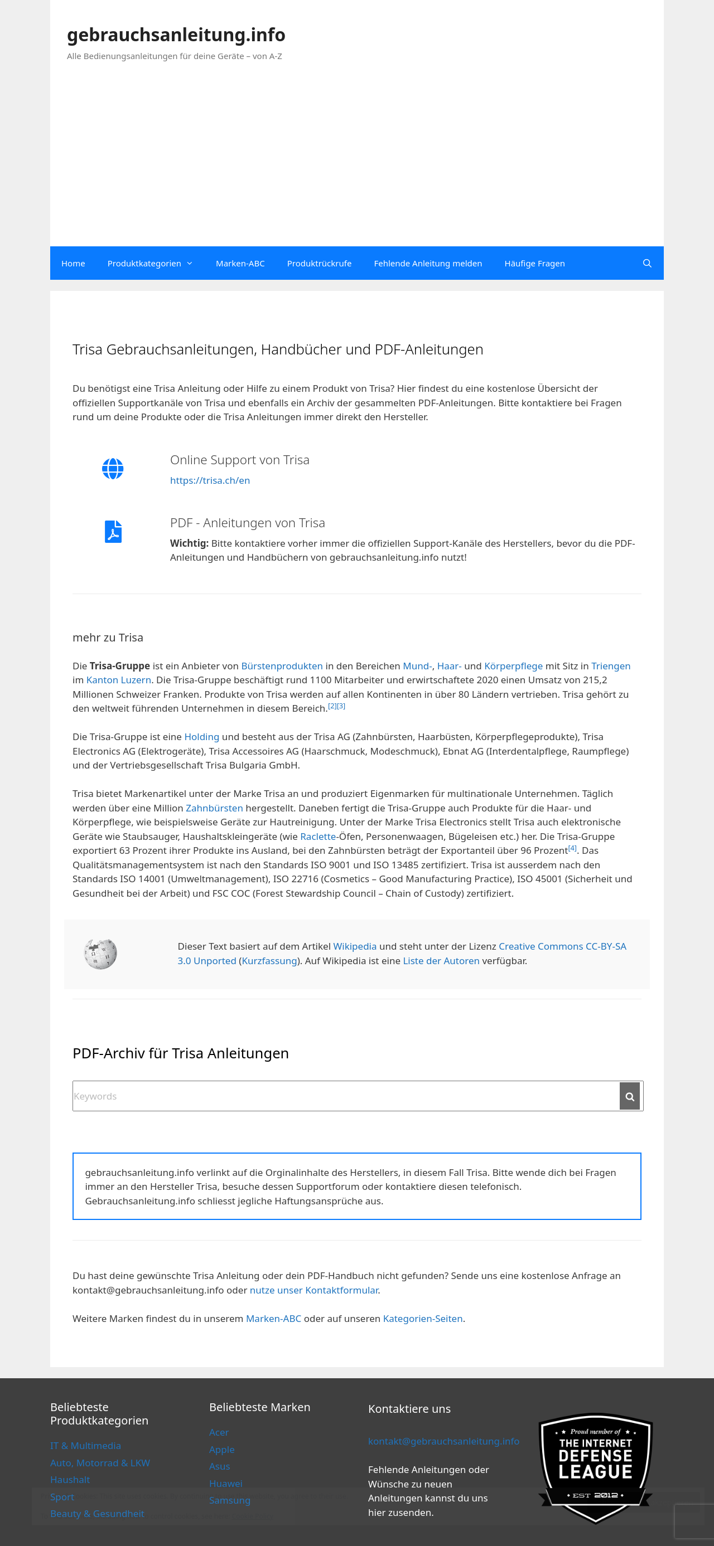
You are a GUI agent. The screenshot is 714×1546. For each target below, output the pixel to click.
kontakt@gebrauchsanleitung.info (444, 1441)
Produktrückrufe (319, 263)
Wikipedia (355, 946)
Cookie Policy (252, 1516)
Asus (219, 1466)
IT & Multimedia (85, 1445)
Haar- (449, 665)
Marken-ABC (240, 263)
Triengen (611, 665)
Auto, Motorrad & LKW (100, 1462)
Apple (222, 1449)
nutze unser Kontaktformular (314, 1290)
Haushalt (70, 1479)
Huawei (226, 1483)
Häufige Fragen (535, 263)
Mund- (417, 665)
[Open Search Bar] (647, 263)
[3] (341, 706)
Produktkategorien (156, 263)
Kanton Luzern (118, 679)
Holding (201, 736)
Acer (219, 1432)
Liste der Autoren (441, 960)
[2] (332, 706)
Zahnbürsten (214, 807)
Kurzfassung (269, 960)
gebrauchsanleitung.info (176, 34)
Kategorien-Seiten (423, 1318)
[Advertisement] (357, 163)
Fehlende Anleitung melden (428, 263)
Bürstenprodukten (282, 665)
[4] (572, 848)
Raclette (318, 836)
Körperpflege (513, 665)
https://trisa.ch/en (210, 480)
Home (73, 263)
